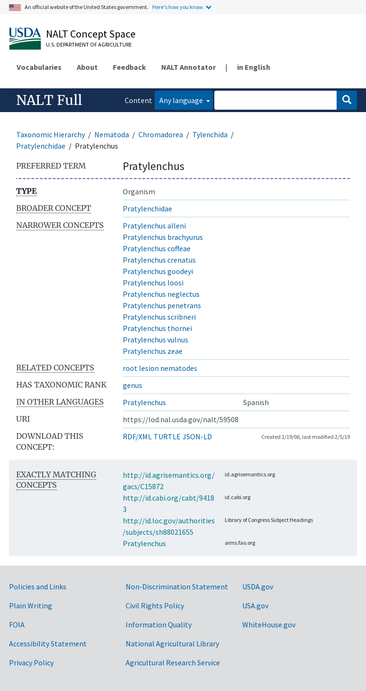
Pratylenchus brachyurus (163, 237)
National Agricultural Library (172, 643)
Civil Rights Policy (155, 605)
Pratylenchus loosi (153, 282)
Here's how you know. (178, 6)
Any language (181, 100)
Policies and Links (37, 586)
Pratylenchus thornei (157, 328)
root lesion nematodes (160, 368)
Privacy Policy (31, 662)
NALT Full (49, 100)
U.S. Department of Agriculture (89, 44)
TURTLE (167, 436)
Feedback (129, 67)
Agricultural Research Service (173, 662)
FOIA (17, 624)
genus (132, 385)
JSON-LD (197, 436)
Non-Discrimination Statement (177, 586)
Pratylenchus (144, 402)
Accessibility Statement (48, 643)
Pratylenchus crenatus (159, 260)
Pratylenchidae (40, 146)
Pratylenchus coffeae (157, 248)
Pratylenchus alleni (154, 225)
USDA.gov (257, 586)
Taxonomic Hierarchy (50, 134)
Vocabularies (39, 67)
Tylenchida (210, 134)
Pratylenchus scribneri (159, 317)
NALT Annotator (188, 67)
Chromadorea (160, 134)
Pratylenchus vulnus (155, 339)
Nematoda (111, 134)
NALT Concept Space (91, 33)
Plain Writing (30, 605)
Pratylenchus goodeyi (158, 271)
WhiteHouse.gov (268, 624)
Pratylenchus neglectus (161, 294)
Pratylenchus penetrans (162, 305)
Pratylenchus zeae (153, 351)
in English (253, 67)
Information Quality (159, 624)
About (87, 67)
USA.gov (255, 605)
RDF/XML (137, 436)
